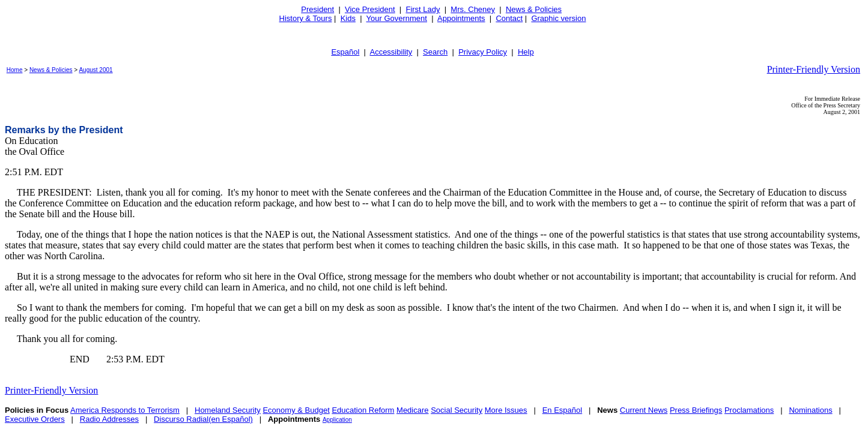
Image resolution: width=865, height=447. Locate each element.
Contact (509, 18)
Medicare (412, 410)
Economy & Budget (296, 410)
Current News (643, 410)
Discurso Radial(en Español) (203, 419)
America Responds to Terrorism (125, 410)
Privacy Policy (482, 51)
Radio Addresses (109, 419)
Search (435, 51)
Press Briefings (696, 410)
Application (337, 419)
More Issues (506, 410)
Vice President (370, 9)
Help (526, 51)
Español (345, 51)
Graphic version (558, 18)
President (317, 9)
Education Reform (363, 410)
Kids (348, 18)
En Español (562, 410)
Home (15, 70)
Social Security (456, 410)
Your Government (396, 18)
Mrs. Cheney (473, 9)
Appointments (461, 18)
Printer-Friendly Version (813, 69)
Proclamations (749, 410)
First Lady (422, 9)
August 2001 (95, 70)
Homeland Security (228, 410)
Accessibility (390, 51)
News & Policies (534, 9)
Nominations (810, 410)
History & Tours (305, 18)
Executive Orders (35, 419)
